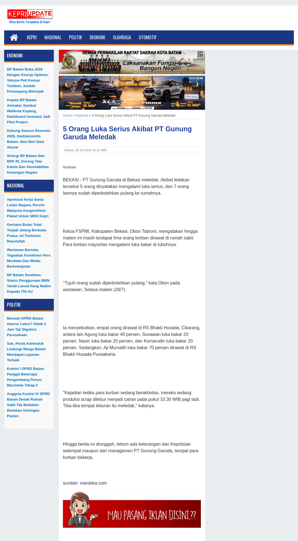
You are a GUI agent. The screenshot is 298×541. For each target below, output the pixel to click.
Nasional (52, 37)
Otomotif (147, 37)
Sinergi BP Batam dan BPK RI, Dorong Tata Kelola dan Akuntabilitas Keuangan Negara (28, 164)
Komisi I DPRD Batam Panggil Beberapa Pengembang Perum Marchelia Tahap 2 (25, 377)
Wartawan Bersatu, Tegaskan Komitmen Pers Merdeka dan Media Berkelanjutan (28, 258)
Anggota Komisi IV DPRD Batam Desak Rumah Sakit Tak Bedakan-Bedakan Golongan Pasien (28, 405)
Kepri (32, 37)
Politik (75, 37)
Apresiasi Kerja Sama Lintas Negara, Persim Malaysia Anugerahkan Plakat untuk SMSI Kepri (28, 207)
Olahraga (122, 37)
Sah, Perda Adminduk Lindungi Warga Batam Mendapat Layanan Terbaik (26, 351)
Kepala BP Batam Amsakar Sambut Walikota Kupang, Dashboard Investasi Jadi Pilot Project (28, 111)
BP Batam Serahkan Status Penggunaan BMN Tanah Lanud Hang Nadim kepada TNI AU (29, 283)
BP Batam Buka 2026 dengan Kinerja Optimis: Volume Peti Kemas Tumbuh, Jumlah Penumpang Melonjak (28, 80)
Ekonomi (97, 37)
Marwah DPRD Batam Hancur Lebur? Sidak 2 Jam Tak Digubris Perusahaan (26, 326)
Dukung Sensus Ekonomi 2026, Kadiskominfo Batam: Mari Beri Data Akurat (28, 139)
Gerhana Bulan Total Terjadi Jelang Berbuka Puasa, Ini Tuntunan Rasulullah (26, 233)
